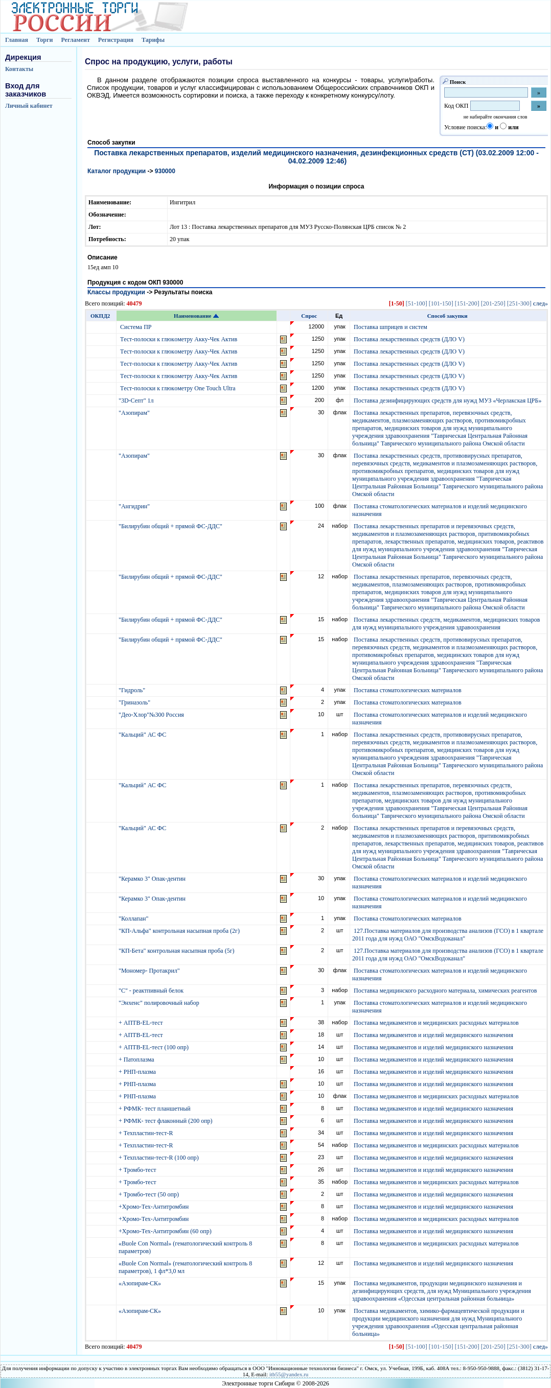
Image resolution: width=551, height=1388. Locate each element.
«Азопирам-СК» (141, 1283)
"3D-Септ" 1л (137, 400)
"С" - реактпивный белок (152, 990)
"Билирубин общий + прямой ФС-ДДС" (171, 526)
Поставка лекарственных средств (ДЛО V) (409, 339)
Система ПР (136, 327)
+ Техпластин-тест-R (146, 1133)
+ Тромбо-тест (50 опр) (149, 1194)
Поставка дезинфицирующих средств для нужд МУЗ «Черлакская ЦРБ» (447, 400)
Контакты (19, 69)
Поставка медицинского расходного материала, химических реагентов (445, 990)
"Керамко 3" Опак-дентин (153, 878)
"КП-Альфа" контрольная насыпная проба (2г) (180, 930)
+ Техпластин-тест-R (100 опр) (159, 1157)
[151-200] (467, 303)
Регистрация (115, 39)
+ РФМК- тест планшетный (155, 1108)
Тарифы (153, 39)
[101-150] (441, 303)
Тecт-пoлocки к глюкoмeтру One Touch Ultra (178, 388)
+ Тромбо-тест (138, 1169)
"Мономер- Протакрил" (150, 970)
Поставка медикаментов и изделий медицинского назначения (433, 1035)
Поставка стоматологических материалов (407, 690)
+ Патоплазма (137, 1059)
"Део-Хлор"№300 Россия (152, 714)
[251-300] (519, 303)
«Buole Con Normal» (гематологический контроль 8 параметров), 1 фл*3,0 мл (185, 1267)
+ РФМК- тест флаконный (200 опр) (166, 1120)
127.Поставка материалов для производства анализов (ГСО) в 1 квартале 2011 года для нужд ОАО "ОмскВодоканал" (447, 934)
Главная (16, 39)
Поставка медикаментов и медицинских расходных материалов (436, 1022)
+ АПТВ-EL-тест (142, 1022)
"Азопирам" (135, 412)
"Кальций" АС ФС (143, 734)
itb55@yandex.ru (288, 1374)
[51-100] (416, 303)
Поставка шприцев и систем (390, 327)
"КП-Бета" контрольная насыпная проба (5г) (177, 950)
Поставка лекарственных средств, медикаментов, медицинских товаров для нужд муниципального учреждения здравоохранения (446, 623)
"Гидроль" (133, 690)
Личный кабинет (29, 105)
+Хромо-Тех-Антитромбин (154, 1206)
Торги (44, 39)
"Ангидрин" (135, 506)
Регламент (75, 39)
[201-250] (493, 303)
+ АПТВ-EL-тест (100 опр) (154, 1047)
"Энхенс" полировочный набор (160, 1002)
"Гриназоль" (135, 702)
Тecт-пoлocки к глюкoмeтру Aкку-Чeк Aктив (179, 339)
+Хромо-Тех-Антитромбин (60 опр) (166, 1231)
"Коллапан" (134, 918)
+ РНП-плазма (138, 1071)
